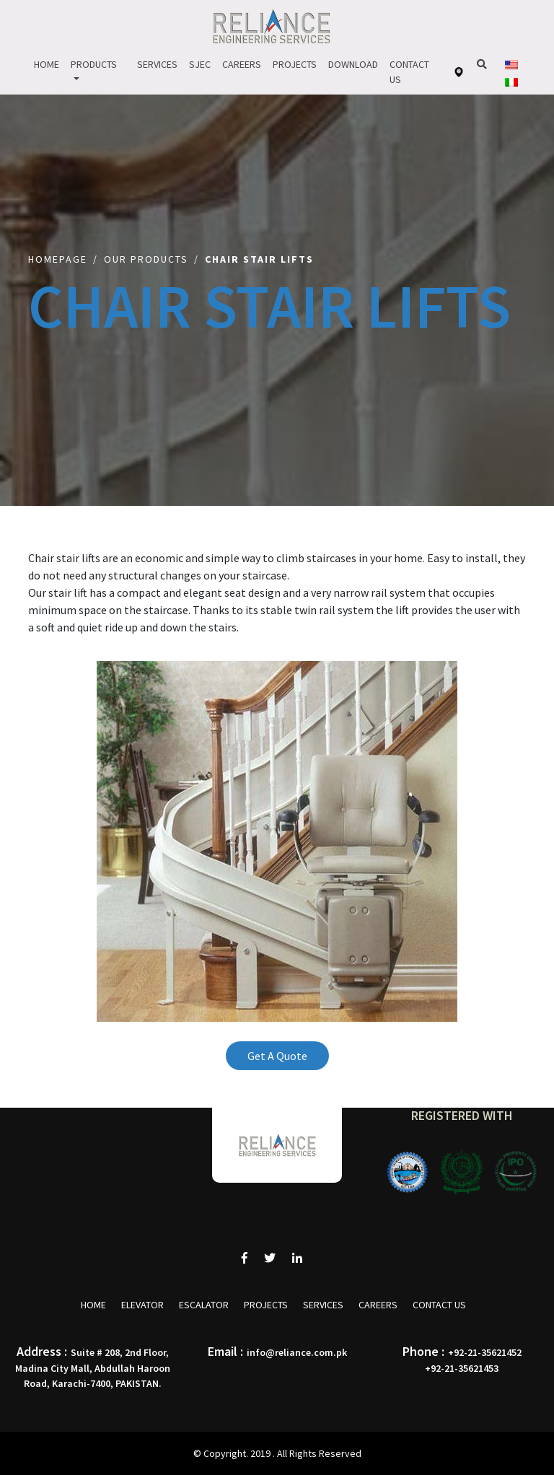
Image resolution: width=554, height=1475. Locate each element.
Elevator (142, 1304)
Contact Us (409, 72)
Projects (295, 64)
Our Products (146, 259)
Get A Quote (277, 1056)
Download (353, 64)
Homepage (57, 259)
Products (94, 64)
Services (157, 64)
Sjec (200, 64)
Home (46, 64)
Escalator (204, 1304)
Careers (241, 64)
